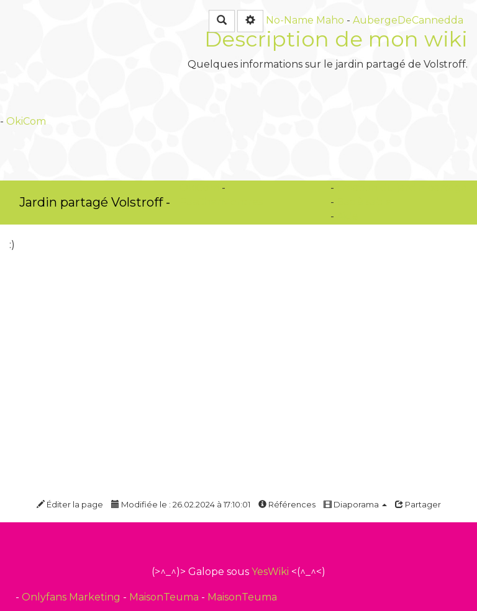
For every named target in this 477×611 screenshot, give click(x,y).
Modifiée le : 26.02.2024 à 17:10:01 (180, 504)
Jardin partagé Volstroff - (94, 202)
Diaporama (355, 504)
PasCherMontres (221, 202)
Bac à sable (364, 202)
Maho (330, 20)
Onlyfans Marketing (72, 597)
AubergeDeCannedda (408, 20)
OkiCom (26, 121)
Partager (418, 504)
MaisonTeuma (165, 597)
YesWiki (270, 572)
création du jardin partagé (402, 188)
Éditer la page (70, 504)
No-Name (290, 20)
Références (287, 504)
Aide (347, 216)
